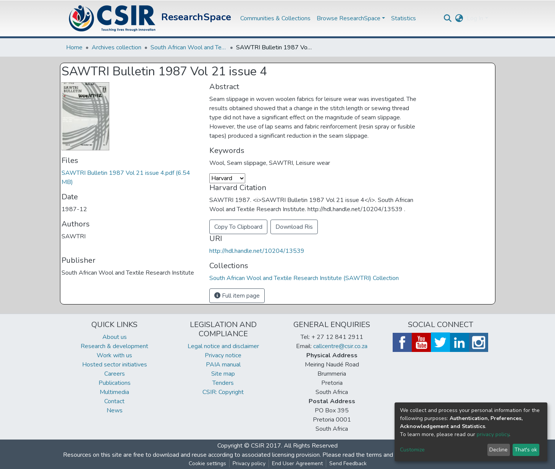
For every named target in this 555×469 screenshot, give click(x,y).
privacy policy (493, 434)
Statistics (403, 18)
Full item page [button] (237, 295)
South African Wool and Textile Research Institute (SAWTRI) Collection (188, 47)
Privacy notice (223, 355)
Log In (475, 18)
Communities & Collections (275, 18)
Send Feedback (348, 463)
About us (114, 337)
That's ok (526, 449)
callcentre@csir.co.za (340, 346)
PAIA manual (223, 364)
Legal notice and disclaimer (223, 346)
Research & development (114, 346)
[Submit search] (447, 18)
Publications (115, 383)
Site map (223, 374)
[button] (459, 18)
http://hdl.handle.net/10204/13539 (256, 251)
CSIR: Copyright (223, 392)
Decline (498, 449)
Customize (412, 449)
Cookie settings (207, 463)
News (115, 410)
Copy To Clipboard (238, 227)
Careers (114, 374)
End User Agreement (297, 463)
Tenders (223, 383)
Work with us (114, 355)
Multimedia (114, 392)
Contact (114, 401)
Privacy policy (249, 463)
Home (74, 47)
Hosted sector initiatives (114, 364)
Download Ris (294, 227)
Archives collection (116, 47)
